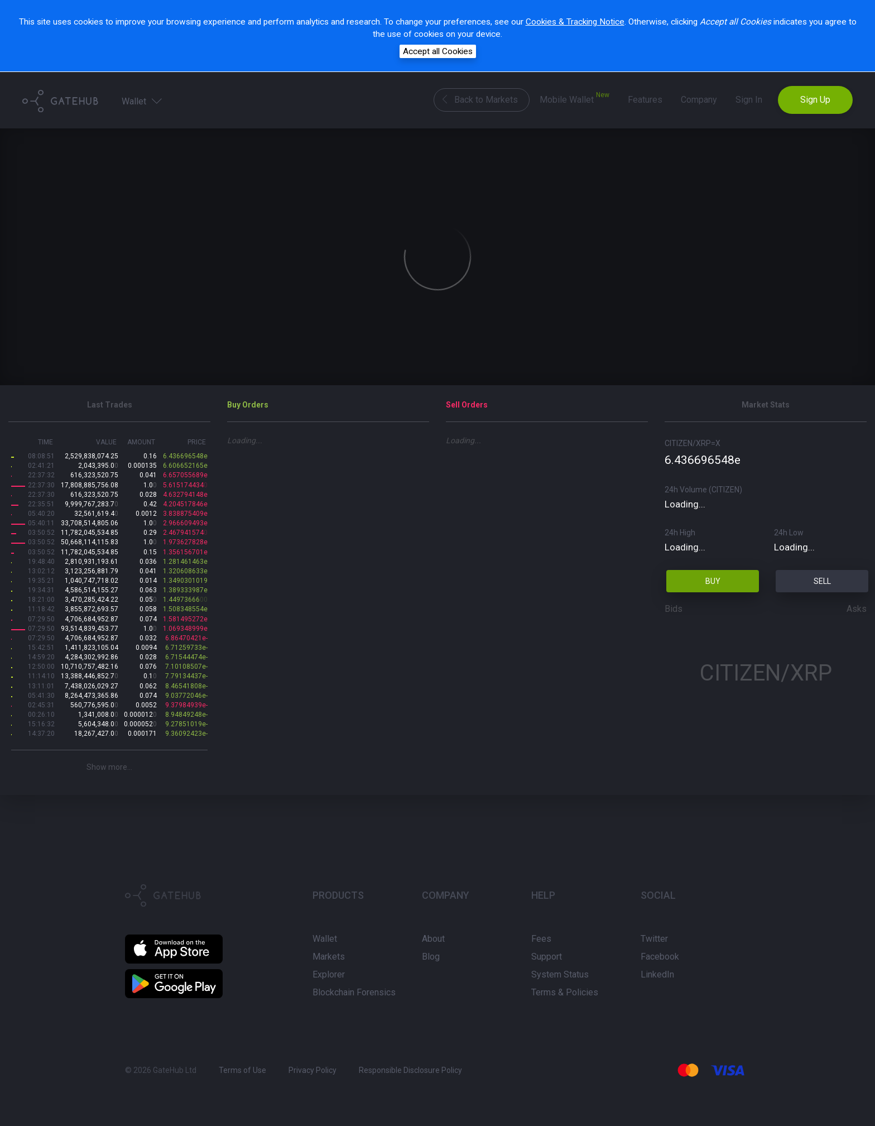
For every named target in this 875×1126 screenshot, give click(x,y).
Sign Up (815, 99)
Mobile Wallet (574, 98)
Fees (541, 938)
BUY (712, 581)
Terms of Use (242, 1070)
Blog (431, 956)
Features (645, 99)
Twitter (654, 938)
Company (699, 99)
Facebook (660, 956)
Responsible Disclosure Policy (410, 1070)
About (433, 938)
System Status (560, 974)
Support (546, 956)
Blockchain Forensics (354, 992)
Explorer (328, 974)
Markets (328, 956)
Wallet (143, 100)
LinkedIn (657, 974)
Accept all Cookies (438, 51)
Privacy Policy (312, 1070)
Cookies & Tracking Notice (575, 22)
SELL (822, 581)
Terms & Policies (564, 992)
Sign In (748, 99)
